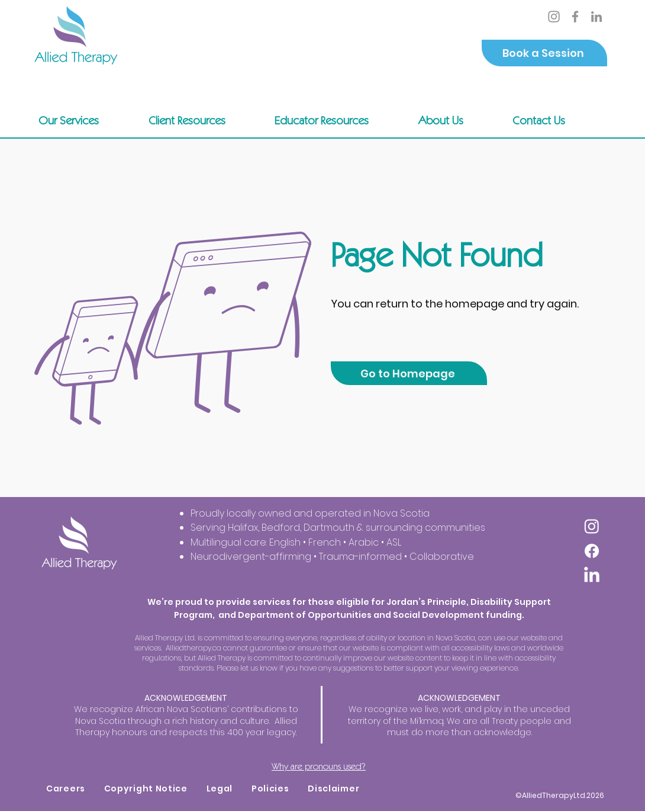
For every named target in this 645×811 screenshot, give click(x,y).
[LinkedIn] (596, 16)
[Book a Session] (544, 53)
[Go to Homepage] (409, 373)
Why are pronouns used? (319, 766)
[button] (204, 120)
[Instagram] (554, 16)
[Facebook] (575, 16)
